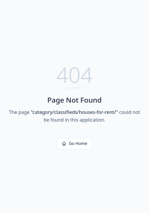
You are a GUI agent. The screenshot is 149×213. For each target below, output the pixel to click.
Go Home (74, 143)
